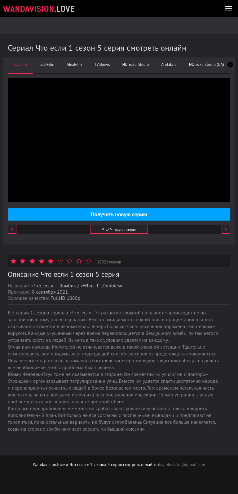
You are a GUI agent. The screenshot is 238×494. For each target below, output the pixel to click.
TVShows (102, 64)
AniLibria (169, 64)
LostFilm (47, 64)
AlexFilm (74, 64)
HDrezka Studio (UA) (206, 64)
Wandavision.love (49, 464)
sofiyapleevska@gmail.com (180, 464)
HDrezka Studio (135, 64)
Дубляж (20, 64)
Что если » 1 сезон (86, 464)
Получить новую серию (119, 214)
